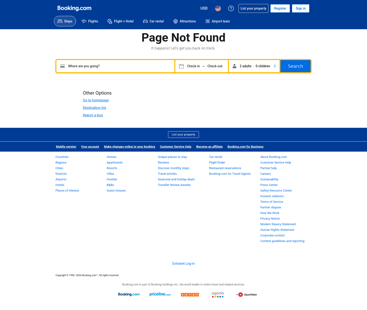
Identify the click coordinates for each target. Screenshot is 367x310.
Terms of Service (271, 201)
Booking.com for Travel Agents (229, 173)
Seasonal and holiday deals (176, 179)
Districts (61, 173)
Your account (90, 146)
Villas (110, 173)
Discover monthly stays (173, 168)
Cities (59, 168)
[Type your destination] (115, 66)
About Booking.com (273, 157)
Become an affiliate (209, 146)
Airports (60, 179)
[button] (254, 66)
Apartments (115, 162)
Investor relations (272, 196)
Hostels (112, 179)
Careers (265, 173)
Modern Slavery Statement (278, 224)
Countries (62, 157)
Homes (112, 157)
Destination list (94, 108)
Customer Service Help (175, 146)
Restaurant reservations (225, 168)
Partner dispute (270, 207)
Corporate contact (272, 235)
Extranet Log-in (183, 263)
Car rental (215, 157)
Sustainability (269, 179)
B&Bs (110, 185)
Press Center (269, 185)
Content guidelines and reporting (282, 241)
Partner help (268, 168)
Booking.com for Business (246, 146)
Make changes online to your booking (129, 146)
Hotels (59, 185)
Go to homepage (96, 100)
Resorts (112, 168)
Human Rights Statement (277, 230)
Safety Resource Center (276, 190)
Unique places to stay (172, 157)
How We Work (269, 213)
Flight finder (217, 162)
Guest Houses (116, 190)
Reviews (163, 162)
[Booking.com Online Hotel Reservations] (74, 8)
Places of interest (67, 190)
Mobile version (66, 146)
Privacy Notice (270, 218)
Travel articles (167, 173)
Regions (60, 162)
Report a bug (93, 115)
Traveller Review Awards (174, 185)
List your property (183, 134)
